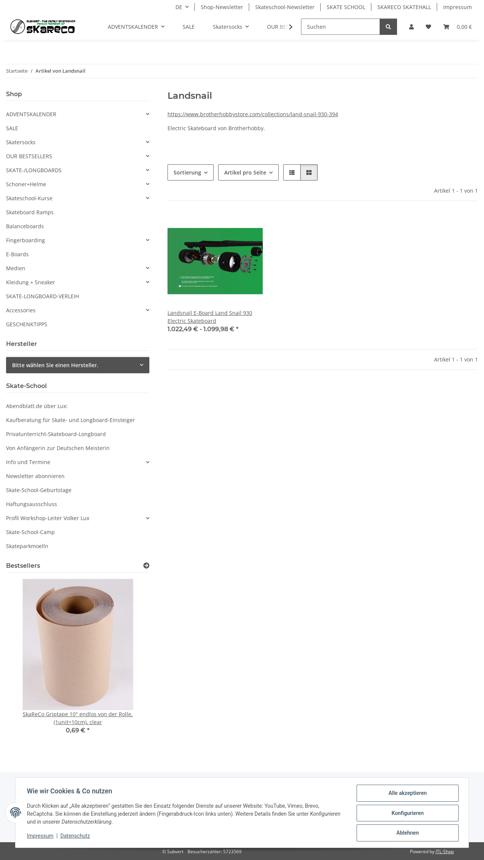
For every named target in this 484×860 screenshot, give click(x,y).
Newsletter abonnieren (35, 476)
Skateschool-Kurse (29, 198)
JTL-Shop (445, 851)
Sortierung (187, 172)
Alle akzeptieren (407, 794)
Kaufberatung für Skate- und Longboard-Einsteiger (70, 420)
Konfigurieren (407, 813)
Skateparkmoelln (27, 546)
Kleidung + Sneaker (30, 282)
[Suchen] (340, 27)
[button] (411, 27)
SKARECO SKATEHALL (404, 7)
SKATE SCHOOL (346, 7)
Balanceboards (25, 226)
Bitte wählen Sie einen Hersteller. (55, 365)
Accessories (21, 310)
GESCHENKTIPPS (26, 324)
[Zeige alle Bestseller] (146, 565)
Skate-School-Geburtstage (38, 490)
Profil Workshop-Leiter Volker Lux (47, 518)
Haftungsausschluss (31, 504)
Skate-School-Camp (30, 532)
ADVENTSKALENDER (31, 114)
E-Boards (17, 254)
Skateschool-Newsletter (285, 7)
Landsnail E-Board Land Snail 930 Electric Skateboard (210, 316)
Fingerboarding (25, 240)
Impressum (41, 837)
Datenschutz (76, 837)
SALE (12, 128)
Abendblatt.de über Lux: (37, 406)
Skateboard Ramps (30, 212)
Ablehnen (407, 833)
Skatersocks (21, 142)
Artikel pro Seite (245, 172)
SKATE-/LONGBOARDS (34, 170)
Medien (15, 268)
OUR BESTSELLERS (29, 156)
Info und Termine (28, 462)
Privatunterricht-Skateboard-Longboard (56, 434)
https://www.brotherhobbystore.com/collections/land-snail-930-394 (253, 114)
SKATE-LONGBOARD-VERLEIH (42, 296)
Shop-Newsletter (222, 7)
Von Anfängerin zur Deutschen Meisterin (58, 448)
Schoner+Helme (26, 184)
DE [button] (178, 7)
